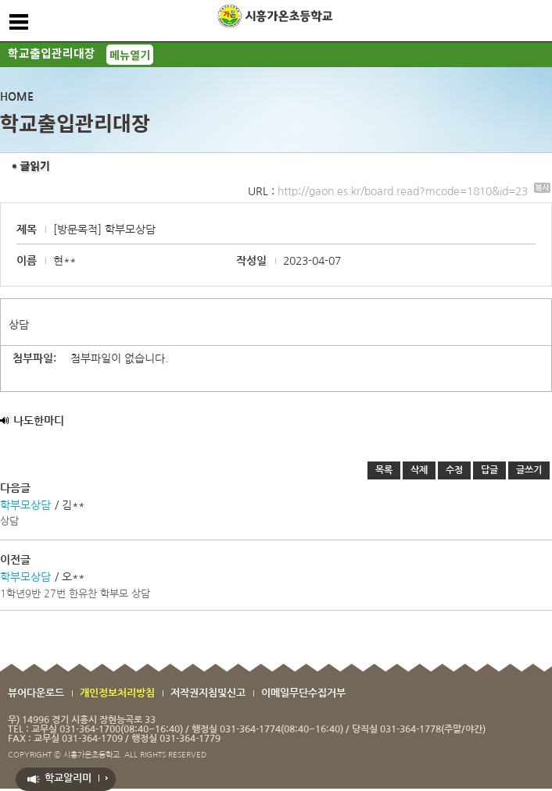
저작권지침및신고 (208, 693)
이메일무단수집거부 (303, 693)
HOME (17, 96)
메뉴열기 (129, 54)
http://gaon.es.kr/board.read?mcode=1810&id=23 (414, 191)
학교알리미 (68, 778)
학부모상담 (25, 505)
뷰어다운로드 (36, 693)
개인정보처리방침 (117, 693)
